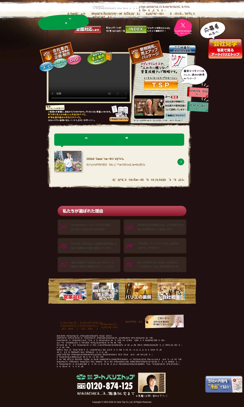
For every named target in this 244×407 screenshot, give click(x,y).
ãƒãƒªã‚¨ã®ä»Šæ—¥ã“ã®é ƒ (63, 22)
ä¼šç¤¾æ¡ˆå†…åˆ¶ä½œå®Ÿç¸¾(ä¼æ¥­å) (69, 325)
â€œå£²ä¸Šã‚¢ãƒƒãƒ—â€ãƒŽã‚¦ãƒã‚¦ (116, 13)
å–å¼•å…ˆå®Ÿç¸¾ (182, 13)
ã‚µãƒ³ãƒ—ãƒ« (155, 13)
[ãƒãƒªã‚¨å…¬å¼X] (183, 28)
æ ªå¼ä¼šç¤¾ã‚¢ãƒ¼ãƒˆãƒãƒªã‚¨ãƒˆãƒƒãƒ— (64, 7)
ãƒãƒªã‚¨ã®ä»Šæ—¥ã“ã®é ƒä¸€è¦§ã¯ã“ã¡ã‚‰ (148, 179)
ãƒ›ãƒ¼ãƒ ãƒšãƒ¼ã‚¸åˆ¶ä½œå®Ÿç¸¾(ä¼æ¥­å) (92, 325)
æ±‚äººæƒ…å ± (133, 321)
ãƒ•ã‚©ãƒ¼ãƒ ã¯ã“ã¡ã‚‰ (98, 393)
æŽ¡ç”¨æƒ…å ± (102, 17)
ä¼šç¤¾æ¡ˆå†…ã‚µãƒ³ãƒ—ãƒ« (109, 326)
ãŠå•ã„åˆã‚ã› (152, 10)
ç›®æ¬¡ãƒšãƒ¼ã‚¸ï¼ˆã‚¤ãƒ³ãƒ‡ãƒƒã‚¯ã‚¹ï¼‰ (164, 6)
